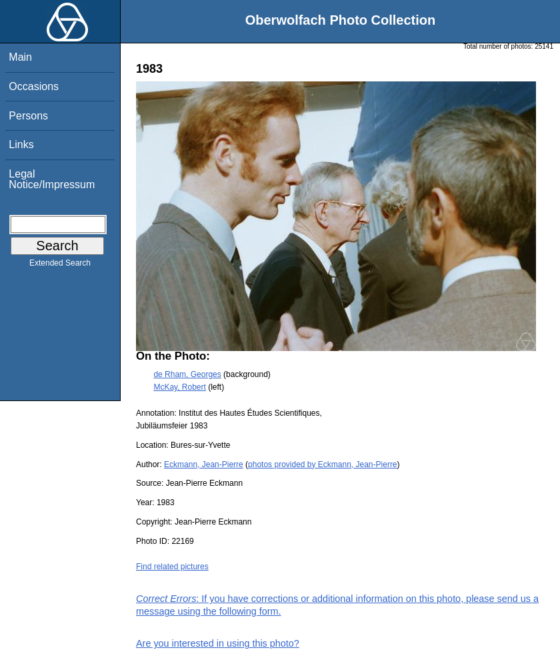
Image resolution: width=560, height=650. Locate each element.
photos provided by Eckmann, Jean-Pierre (322, 464)
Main (20, 57)
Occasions (34, 86)
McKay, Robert (179, 387)
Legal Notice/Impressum (52, 179)
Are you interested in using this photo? (217, 643)
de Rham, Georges (187, 374)
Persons (28, 115)
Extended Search (60, 266)
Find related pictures (172, 566)
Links (21, 144)
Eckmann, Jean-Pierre (203, 464)
